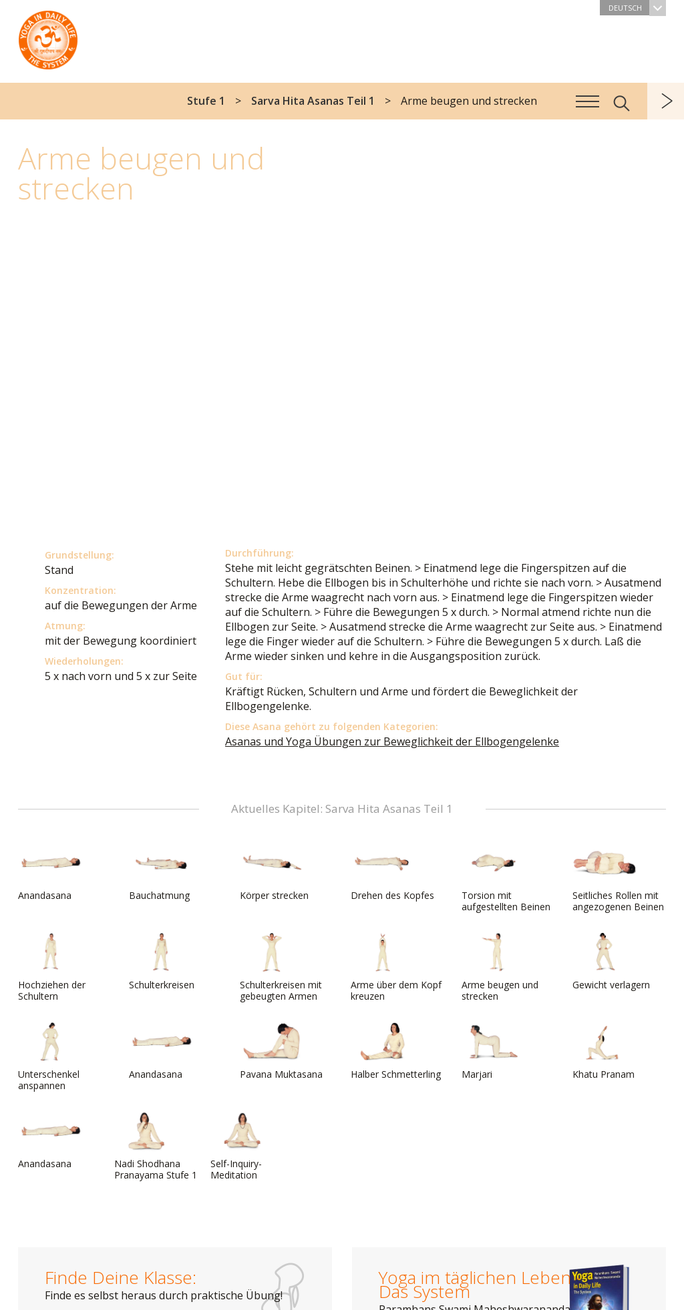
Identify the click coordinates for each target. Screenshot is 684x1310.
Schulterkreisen (161, 961)
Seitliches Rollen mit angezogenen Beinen (618, 878)
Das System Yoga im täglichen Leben (48, 36)
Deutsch (637, 7)
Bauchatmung (161, 872)
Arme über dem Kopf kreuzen (396, 967)
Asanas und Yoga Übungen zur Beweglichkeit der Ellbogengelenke (392, 741)
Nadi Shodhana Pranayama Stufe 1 (155, 1146)
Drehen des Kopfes (392, 872)
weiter (665, 101)
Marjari (494, 1051)
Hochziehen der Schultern (52, 967)
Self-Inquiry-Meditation (242, 1146)
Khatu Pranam (604, 1051)
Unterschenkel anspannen (50, 1057)
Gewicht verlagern (611, 961)
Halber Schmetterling (396, 1051)
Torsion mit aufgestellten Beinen (506, 878)
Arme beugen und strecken (500, 967)
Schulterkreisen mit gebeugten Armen (281, 967)
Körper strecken (274, 872)
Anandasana (50, 872)
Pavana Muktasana (281, 1051)
